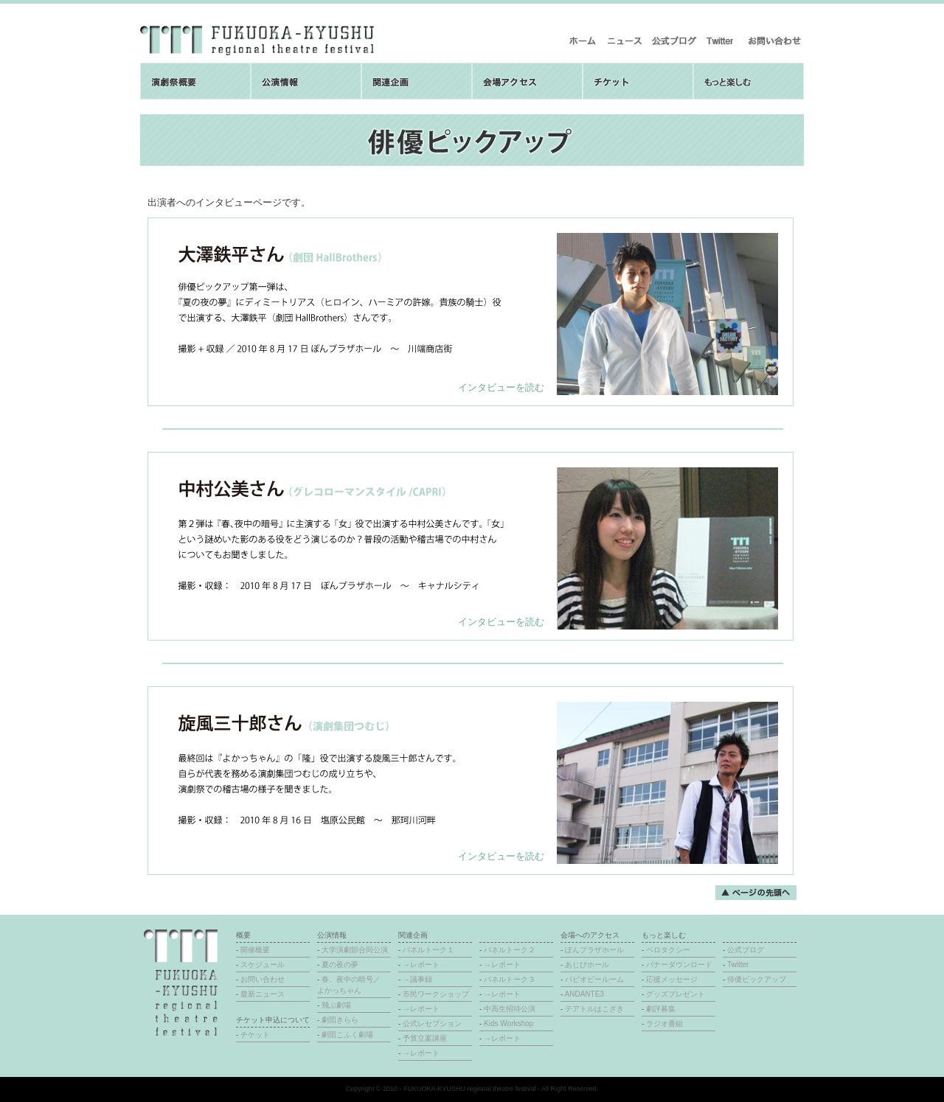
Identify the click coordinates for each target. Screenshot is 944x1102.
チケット (255, 1034)
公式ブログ (673, 40)
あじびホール (587, 964)
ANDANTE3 (584, 994)
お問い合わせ (774, 40)
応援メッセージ (672, 979)
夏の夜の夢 (340, 964)
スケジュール (262, 964)
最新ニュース (624, 40)
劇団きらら (340, 1020)
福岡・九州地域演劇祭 (257, 40)
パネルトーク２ (509, 950)
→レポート (421, 964)
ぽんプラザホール (594, 950)
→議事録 (417, 979)
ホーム (583, 40)
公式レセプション (432, 1023)
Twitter (721, 40)
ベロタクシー (668, 950)
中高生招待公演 (509, 1009)
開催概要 (255, 950)
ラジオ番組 (664, 1023)
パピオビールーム (594, 979)
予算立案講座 (425, 1038)
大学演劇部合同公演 (355, 950)
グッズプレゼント (675, 994)
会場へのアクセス (527, 81)
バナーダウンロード (679, 964)
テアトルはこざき (594, 1009)
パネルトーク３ (509, 979)
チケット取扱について (638, 81)
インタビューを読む (501, 387)
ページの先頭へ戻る (755, 892)
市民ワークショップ (436, 994)
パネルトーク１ (428, 950)
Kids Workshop (508, 1023)
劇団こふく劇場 (347, 1034)
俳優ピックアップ (756, 979)
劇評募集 (661, 1009)
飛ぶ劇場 (336, 1005)
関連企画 (416, 81)
